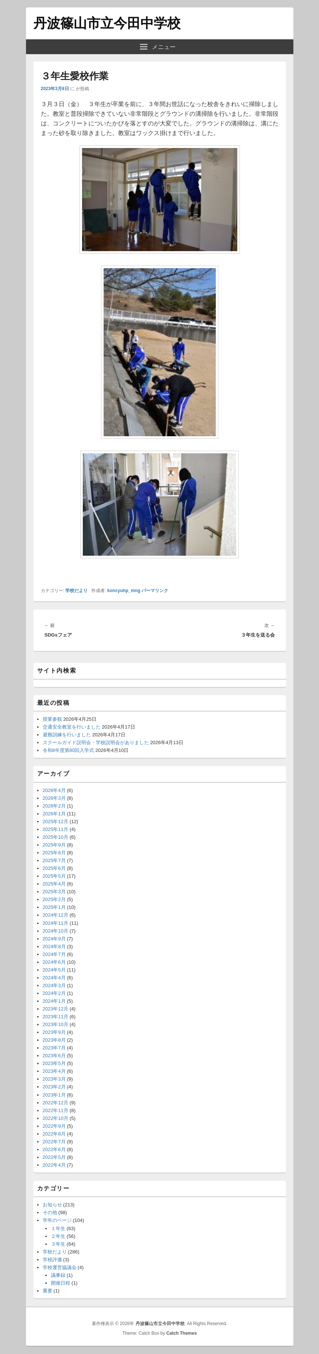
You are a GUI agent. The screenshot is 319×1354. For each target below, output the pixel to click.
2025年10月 (55, 837)
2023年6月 (54, 1055)
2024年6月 (54, 962)
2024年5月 (54, 970)
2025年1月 (54, 907)
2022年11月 (55, 1110)
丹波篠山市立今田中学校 (106, 23)
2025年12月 (55, 821)
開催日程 (60, 1283)
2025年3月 (54, 891)
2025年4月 (54, 884)
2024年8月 (54, 946)
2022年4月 (54, 1165)
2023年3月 (54, 1079)
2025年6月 (54, 868)
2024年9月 (54, 938)
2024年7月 (54, 954)
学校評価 (52, 1259)
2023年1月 (54, 1095)
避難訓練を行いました (67, 734)
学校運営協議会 (60, 1267)
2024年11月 (55, 923)
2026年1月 (54, 813)
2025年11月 (55, 829)
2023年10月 (55, 1024)
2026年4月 (54, 790)
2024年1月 (54, 1001)
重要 (47, 1291)
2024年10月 (55, 931)
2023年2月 (54, 1087)
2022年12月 (55, 1102)
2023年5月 (54, 1063)
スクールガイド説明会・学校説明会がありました (96, 742)
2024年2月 (54, 993)
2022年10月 (55, 1118)
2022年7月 (54, 1141)
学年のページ (57, 1220)
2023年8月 (54, 1040)
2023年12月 (55, 1009)
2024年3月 (54, 985)
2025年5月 (54, 876)
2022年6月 (54, 1149)
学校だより (76, 590)
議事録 (58, 1275)
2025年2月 (54, 899)
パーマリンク (154, 590)
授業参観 (52, 719)
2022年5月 (54, 1157)
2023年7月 (54, 1048)
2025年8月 (54, 852)
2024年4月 (54, 977)
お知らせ (52, 1204)
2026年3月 (54, 798)
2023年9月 (54, 1032)
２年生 (58, 1236)
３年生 (58, 1244)
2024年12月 (55, 915)
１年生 (58, 1228)
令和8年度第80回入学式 (68, 750)
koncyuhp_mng (123, 590)
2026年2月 (54, 806)
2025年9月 (54, 845)
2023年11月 (55, 1016)
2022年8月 (54, 1134)
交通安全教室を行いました (72, 727)
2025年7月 (54, 860)
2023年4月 (54, 1071)
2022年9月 (54, 1126)
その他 (50, 1212)
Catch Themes (181, 1333)
